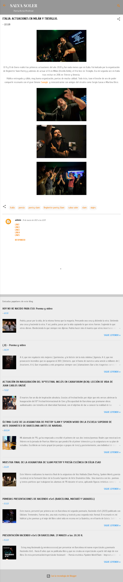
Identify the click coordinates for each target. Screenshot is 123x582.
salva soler (73, 207)
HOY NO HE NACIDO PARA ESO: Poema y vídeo (27, 308)
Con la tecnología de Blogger (62, 576)
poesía (22, 207)
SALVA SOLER (23, 5)
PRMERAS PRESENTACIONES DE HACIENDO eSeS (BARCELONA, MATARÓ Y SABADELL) (48, 499)
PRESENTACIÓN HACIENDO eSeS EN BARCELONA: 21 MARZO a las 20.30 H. (42, 535)
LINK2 (17, 227)
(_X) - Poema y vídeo (14, 345)
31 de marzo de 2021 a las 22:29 (33, 220)
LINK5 (17, 235)
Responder (20, 240)
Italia (12, 207)
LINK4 (17, 232)
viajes (93, 207)
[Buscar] (119, 6)
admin (18, 220)
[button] (119, 19)
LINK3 (17, 230)
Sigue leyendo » (112, 335)
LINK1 (17, 224)
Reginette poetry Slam (54, 207)
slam (84, 207)
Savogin (44, 82)
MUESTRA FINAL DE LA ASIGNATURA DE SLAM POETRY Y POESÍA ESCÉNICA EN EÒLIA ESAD (51, 462)
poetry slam (34, 207)
